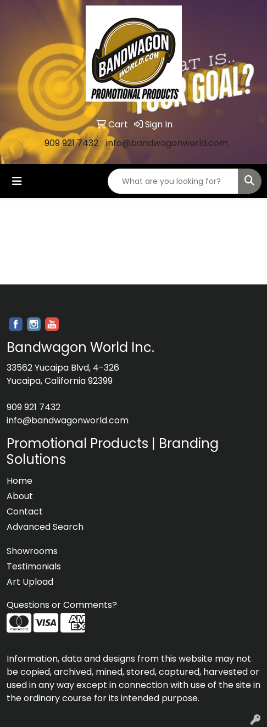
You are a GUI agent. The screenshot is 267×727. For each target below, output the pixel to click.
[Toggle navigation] (17, 181)
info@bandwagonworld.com (167, 143)
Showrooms (32, 551)
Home (19, 480)
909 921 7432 (71, 143)
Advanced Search (45, 527)
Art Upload (30, 581)
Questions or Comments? (62, 605)
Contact (25, 511)
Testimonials (34, 566)
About (20, 496)
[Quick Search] (173, 181)
